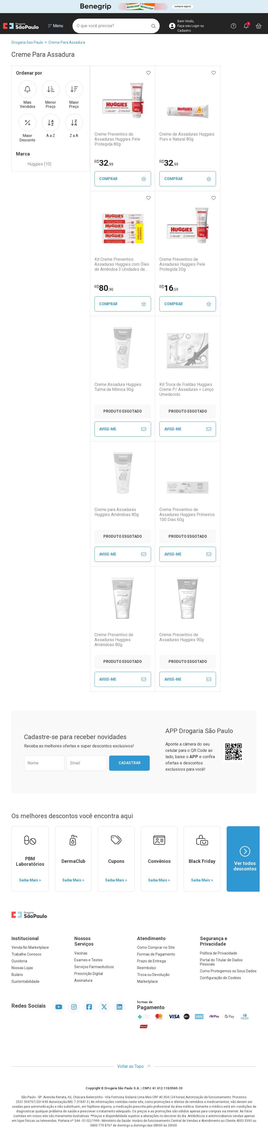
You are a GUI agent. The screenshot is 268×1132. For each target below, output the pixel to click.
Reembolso (146, 968)
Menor (51, 94)
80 (103, 288)
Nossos (102, 941)
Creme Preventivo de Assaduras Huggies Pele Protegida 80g (117, 139)
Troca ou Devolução (153, 975)
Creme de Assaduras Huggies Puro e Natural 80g (186, 137)
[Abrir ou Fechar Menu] (55, 26)
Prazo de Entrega (151, 961)
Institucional (25, 938)
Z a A (74, 126)
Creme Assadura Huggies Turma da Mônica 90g (117, 387)
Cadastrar (130, 763)
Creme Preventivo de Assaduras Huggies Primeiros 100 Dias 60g (187, 514)
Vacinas (80, 953)
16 (168, 288)
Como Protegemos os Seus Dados (228, 971)
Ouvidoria (19, 961)
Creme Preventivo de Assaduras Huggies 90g (181, 637)
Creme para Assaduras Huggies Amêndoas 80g (116, 512)
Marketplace (147, 981)
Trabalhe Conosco (26, 954)
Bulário (17, 975)
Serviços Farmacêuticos (94, 967)
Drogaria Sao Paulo (27, 42)
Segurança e (228, 941)
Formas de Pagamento (156, 954)
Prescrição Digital (88, 974)
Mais (27, 94)
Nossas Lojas (22, 968)
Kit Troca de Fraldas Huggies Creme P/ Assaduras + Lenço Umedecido (186, 389)
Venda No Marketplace (30, 947)
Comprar (122, 179)
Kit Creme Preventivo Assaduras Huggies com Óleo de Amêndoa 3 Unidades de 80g (121, 264)
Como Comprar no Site (156, 947)
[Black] (134, 6)
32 (103, 163)
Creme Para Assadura (66, 42)
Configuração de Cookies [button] (220, 978)
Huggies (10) (39, 164)
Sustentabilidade (26, 981)
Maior (74, 94)
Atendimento (151, 938)
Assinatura (83, 980)
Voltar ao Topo (134, 1066)
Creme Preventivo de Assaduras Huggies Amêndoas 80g (113, 639)
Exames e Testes (88, 960)
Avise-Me (122, 429)
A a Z (51, 126)
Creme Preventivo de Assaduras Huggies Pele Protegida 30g (182, 264)
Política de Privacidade (218, 953)
